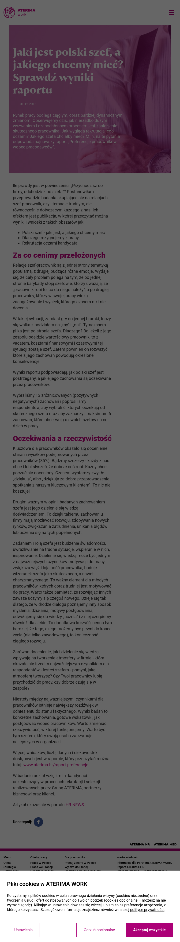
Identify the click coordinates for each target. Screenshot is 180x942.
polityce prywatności (147, 909)
